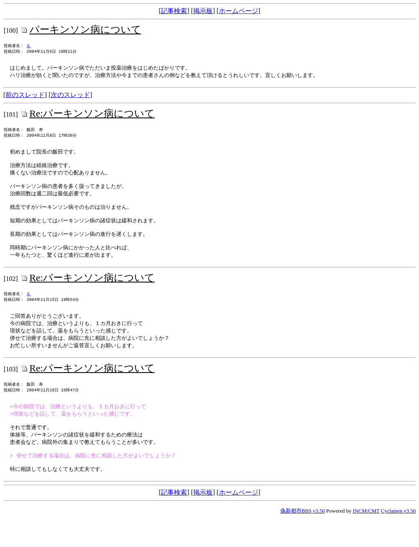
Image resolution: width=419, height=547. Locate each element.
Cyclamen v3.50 (398, 540)
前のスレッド (25, 97)
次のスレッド (70, 97)
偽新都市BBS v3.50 (302, 540)
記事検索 (174, 10)
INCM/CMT (366, 540)
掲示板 (203, 10)
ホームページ (238, 10)
